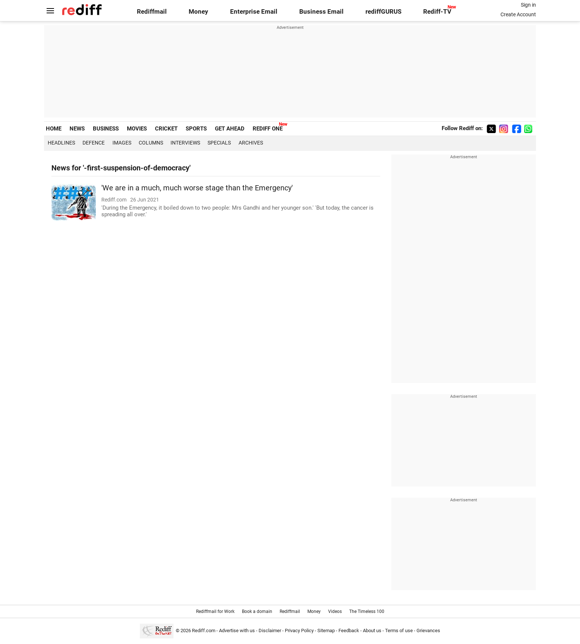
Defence (93, 143)
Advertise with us (237, 630)
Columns (151, 143)
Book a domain (257, 611)
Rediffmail (152, 11)
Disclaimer (270, 630)
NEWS (77, 128)
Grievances (428, 630)
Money (198, 11)
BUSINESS (106, 128)
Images (121, 143)
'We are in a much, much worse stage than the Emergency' (197, 188)
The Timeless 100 (366, 611)
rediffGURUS (383, 11)
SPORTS (196, 128)
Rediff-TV (437, 11)
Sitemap (326, 630)
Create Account (518, 14)
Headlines (61, 143)
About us (372, 630)
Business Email (321, 11)
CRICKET (166, 128)
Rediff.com (203, 630)
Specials (219, 143)
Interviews (185, 143)
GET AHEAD (230, 128)
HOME (53, 128)
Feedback (348, 630)
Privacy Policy (299, 630)
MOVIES (137, 128)
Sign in (528, 5)
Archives (251, 143)
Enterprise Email (253, 11)
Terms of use (399, 630)
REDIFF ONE (268, 128)
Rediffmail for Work (215, 611)
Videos (335, 611)
